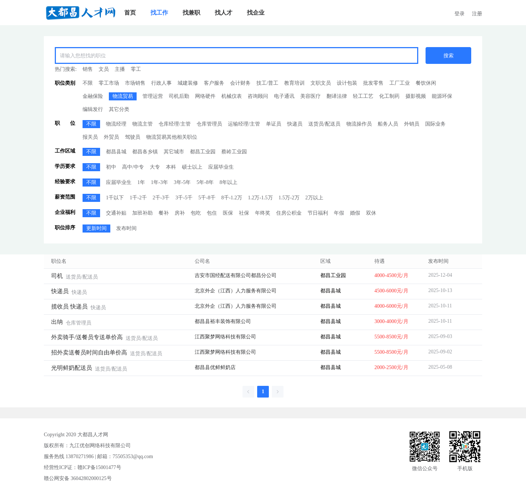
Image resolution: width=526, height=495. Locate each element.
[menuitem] (130, 12)
